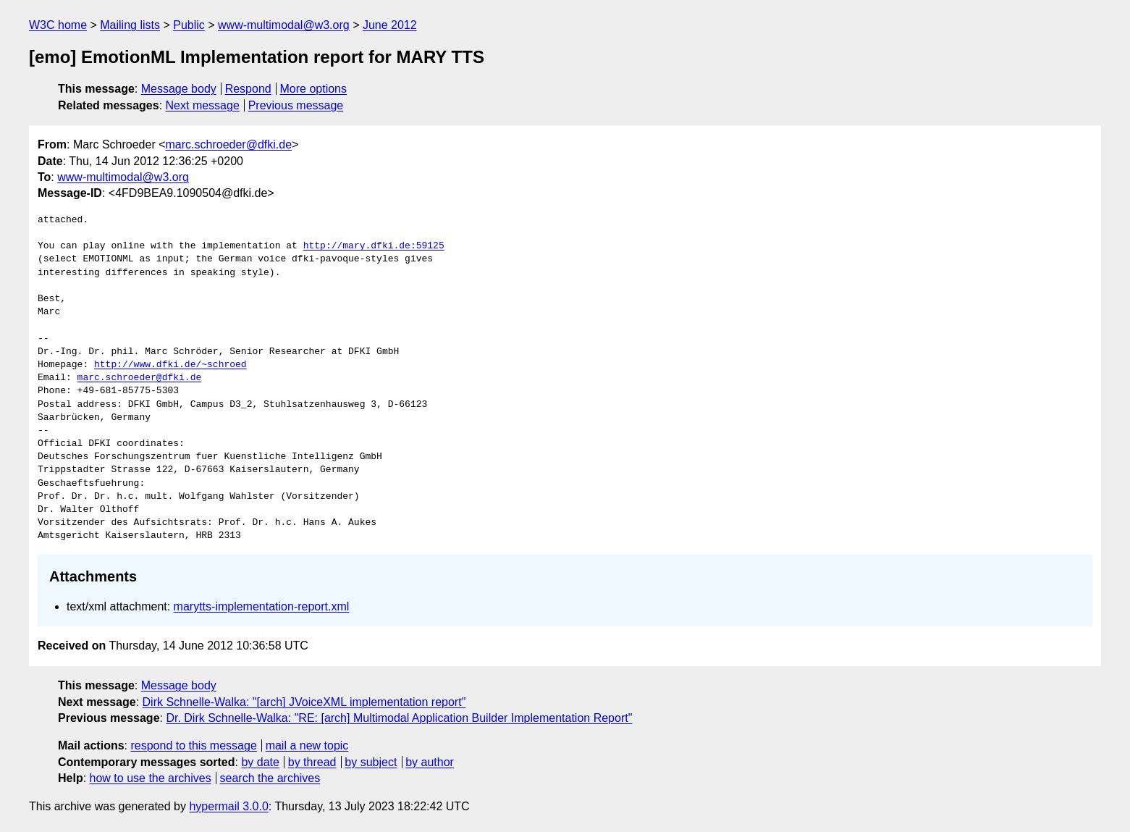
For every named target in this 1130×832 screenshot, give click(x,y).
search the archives (270, 778)
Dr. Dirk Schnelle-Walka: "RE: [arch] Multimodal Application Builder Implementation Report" (399, 718)
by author (429, 762)
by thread (312, 762)
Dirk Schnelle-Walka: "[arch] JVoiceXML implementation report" (304, 702)
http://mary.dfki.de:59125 (373, 246)
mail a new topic (307, 745)
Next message (203, 105)
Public (189, 25)
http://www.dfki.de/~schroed (170, 364)
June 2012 (390, 25)
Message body (178, 89)
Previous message (296, 105)
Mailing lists (130, 25)
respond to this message (193, 745)
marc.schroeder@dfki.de (229, 144)
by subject (371, 762)
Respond (248, 89)
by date (260, 762)
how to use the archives (150, 778)
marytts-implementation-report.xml (262, 606)
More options (313, 89)
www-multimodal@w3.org (284, 25)
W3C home (58, 25)
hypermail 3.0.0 (228, 806)
